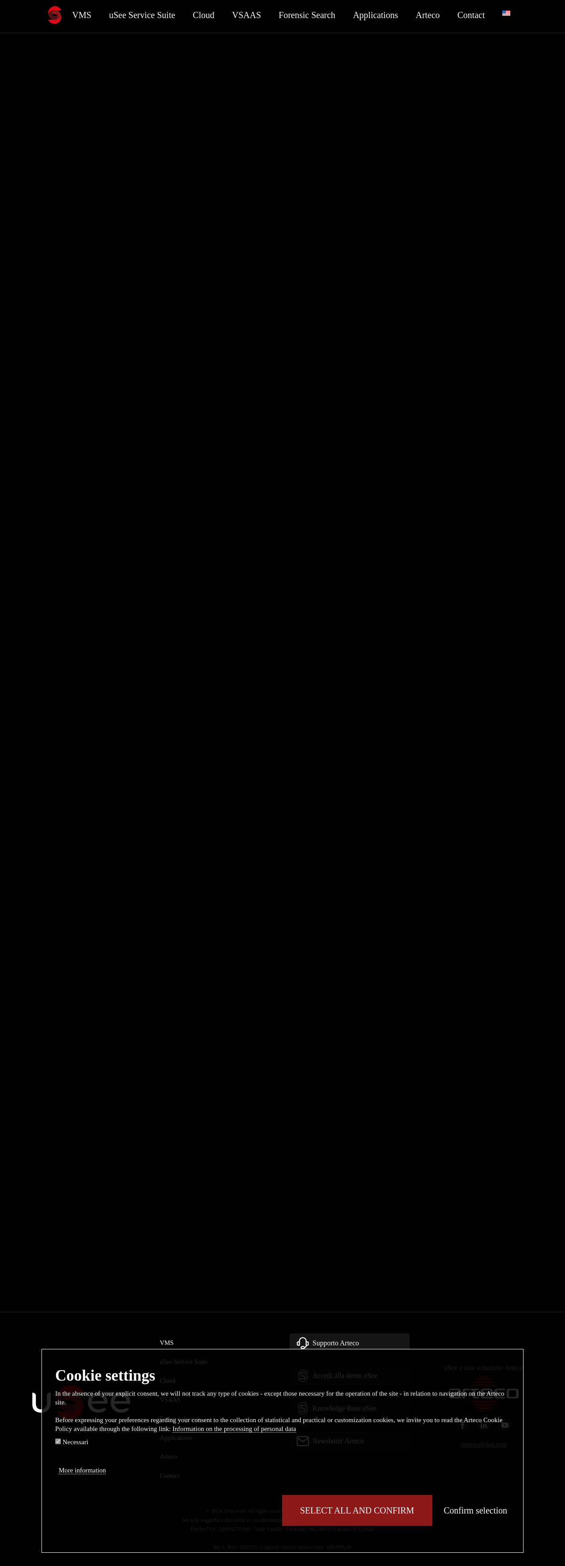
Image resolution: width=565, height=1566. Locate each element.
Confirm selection (475, 1510)
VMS (81, 15)
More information (82, 1470)
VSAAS (246, 15)
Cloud (204, 15)
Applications (375, 15)
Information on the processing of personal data (234, 1428)
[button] (350, 1343)
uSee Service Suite (142, 15)
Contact (471, 15)
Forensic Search (307, 15)
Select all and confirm (357, 1510)
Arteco (428, 15)
